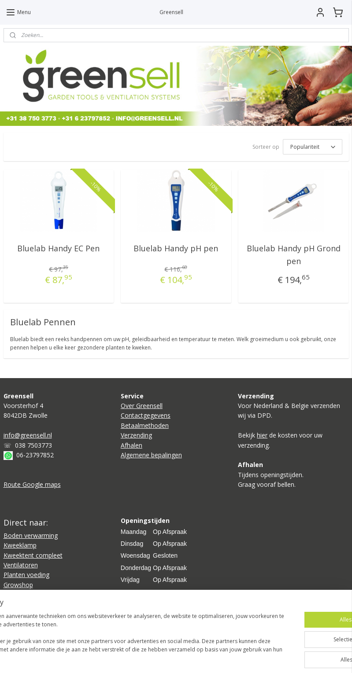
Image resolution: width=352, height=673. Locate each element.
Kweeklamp (20, 545)
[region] (118, 634)
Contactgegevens (145, 415)
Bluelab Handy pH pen (175, 248)
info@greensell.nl (28, 435)
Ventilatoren (21, 565)
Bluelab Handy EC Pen (58, 248)
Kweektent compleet (33, 555)
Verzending (136, 435)
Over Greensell (142, 405)
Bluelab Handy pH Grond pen (294, 254)
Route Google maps (32, 484)
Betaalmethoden (145, 425)
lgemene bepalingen (153, 455)
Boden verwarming (31, 535)
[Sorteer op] (312, 147)
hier (262, 435)
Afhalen (131, 445)
